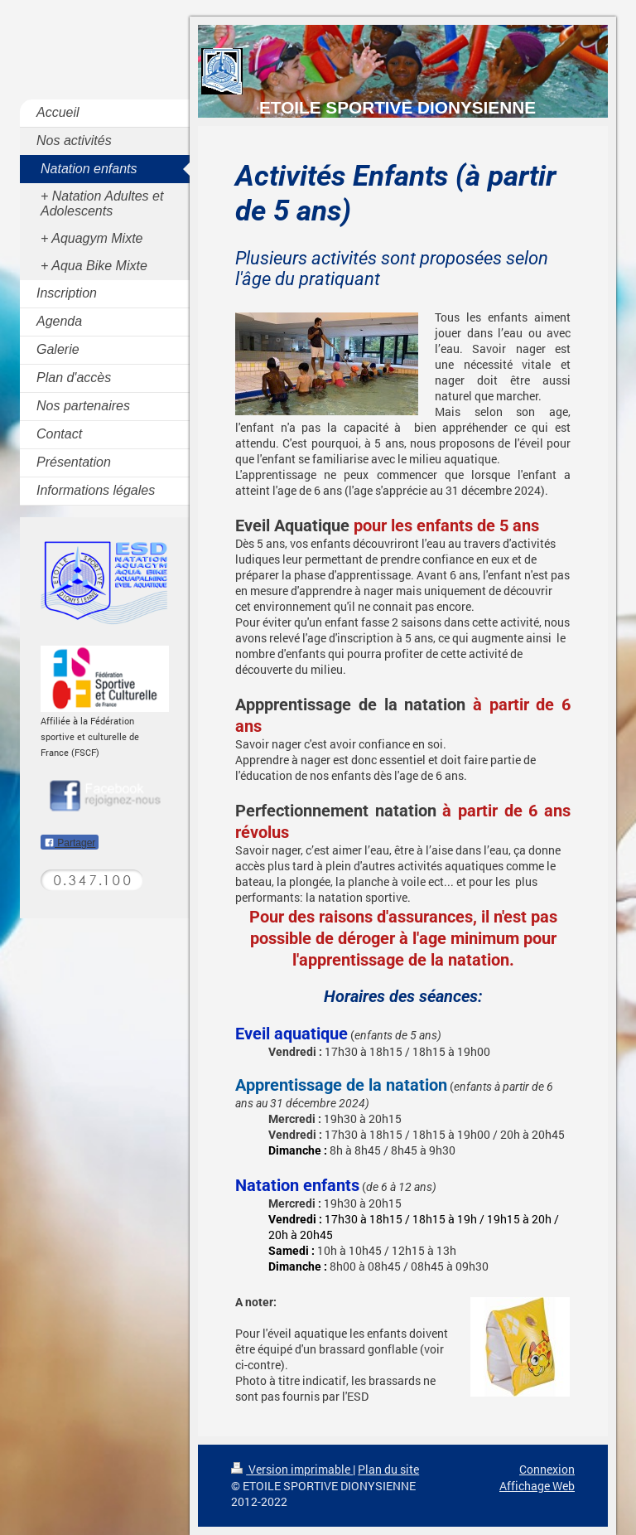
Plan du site (388, 1469)
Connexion (547, 1469)
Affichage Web (537, 1486)
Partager (69, 843)
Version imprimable (292, 1469)
